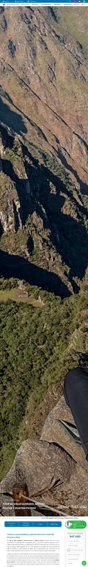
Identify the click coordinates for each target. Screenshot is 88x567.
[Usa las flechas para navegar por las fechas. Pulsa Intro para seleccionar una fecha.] (75, 545)
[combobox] (69, 550)
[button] (13, 4)
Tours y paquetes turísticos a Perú (17, 518)
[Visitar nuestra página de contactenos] (33, 1)
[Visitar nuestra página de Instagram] (75, 1)
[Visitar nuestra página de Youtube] (79, 1)
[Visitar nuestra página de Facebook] (70, 1)
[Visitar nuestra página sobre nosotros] (9, 1)
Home (4, 518)
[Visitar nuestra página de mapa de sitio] (21, 1)
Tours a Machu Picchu (34, 518)
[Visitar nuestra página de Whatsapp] (84, 1)
